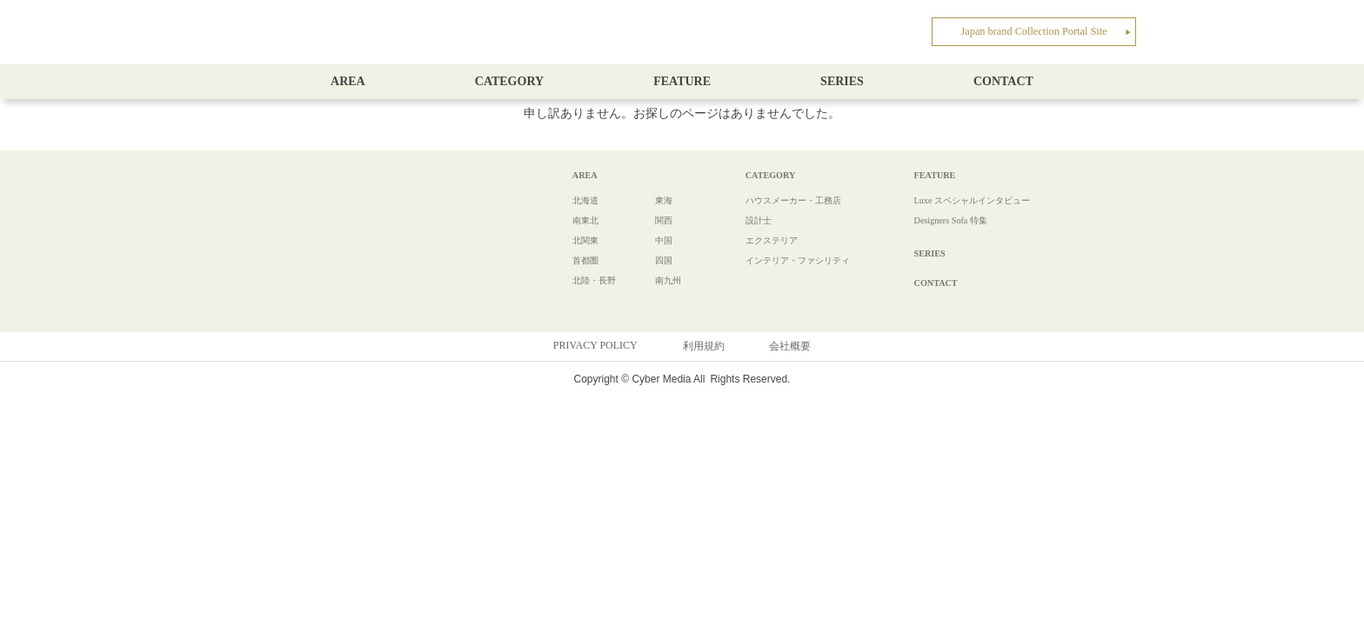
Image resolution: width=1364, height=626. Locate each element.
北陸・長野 (584, 280)
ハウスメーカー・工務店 (773, 200)
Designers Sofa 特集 (934, 220)
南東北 (573, 220)
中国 (645, 240)
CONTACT (1003, 81)
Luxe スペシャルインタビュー (960, 200)
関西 (645, 220)
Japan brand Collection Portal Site (1046, 29)
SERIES (842, 81)
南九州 (650, 280)
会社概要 (790, 345)
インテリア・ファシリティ (778, 260)
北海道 (573, 200)
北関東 (573, 240)
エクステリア (747, 240)
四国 (645, 260)
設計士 (731, 220)
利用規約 (704, 345)
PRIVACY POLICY (595, 344)
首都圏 (573, 260)
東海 (645, 200)
